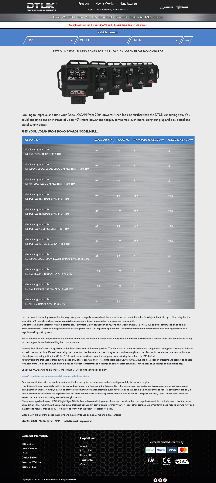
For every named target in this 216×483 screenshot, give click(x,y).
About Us (91, 17)
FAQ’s (25, 453)
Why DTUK (69, 17)
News (81, 17)
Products (84, 4)
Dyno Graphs (106, 17)
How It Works (105, 4)
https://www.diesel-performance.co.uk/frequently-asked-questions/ (55, 376)
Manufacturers (128, 4)
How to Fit (122, 17)
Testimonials (136, 17)
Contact (158, 17)
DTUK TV (85, 450)
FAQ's (148, 17)
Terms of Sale (29, 466)
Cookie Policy (29, 457)
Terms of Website (31, 462)
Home (56, 17)
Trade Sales (28, 443)
